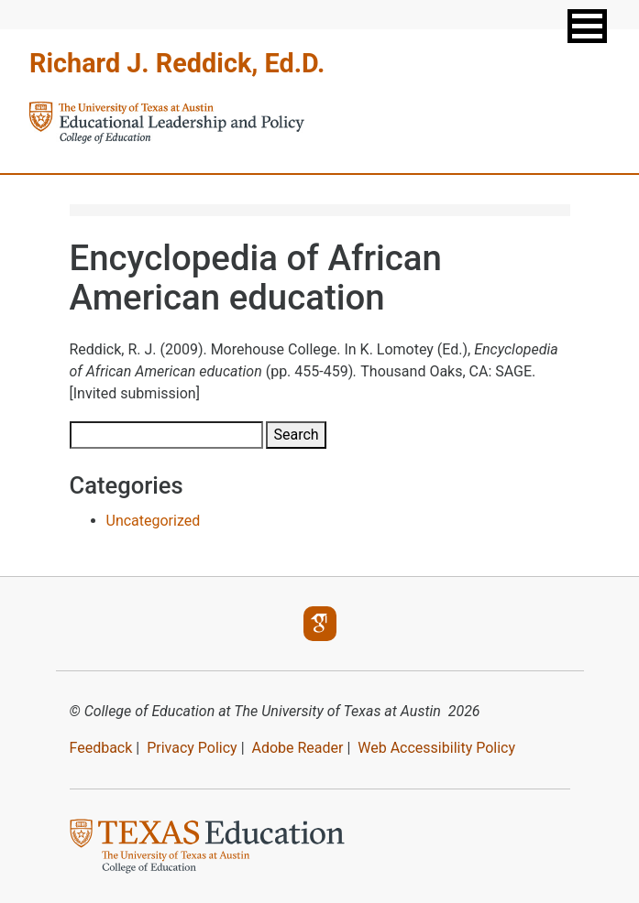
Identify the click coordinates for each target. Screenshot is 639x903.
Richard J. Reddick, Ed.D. (177, 63)
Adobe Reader (297, 747)
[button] (587, 26)
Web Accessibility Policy (436, 747)
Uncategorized (153, 520)
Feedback (101, 747)
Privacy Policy (192, 747)
